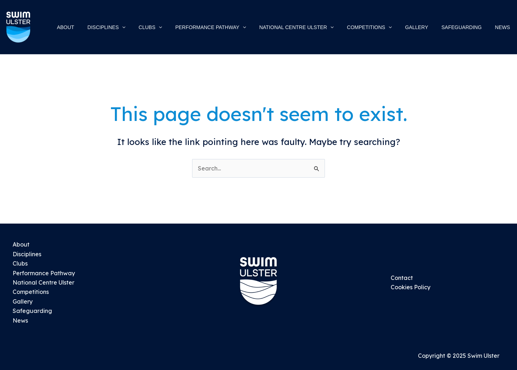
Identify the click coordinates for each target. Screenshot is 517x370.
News (20, 320)
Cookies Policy (410, 287)
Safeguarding (32, 310)
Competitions (31, 291)
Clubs (20, 263)
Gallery (23, 301)
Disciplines (27, 254)
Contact (402, 277)
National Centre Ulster (43, 282)
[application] (146, 27)
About (21, 244)
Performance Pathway (44, 273)
